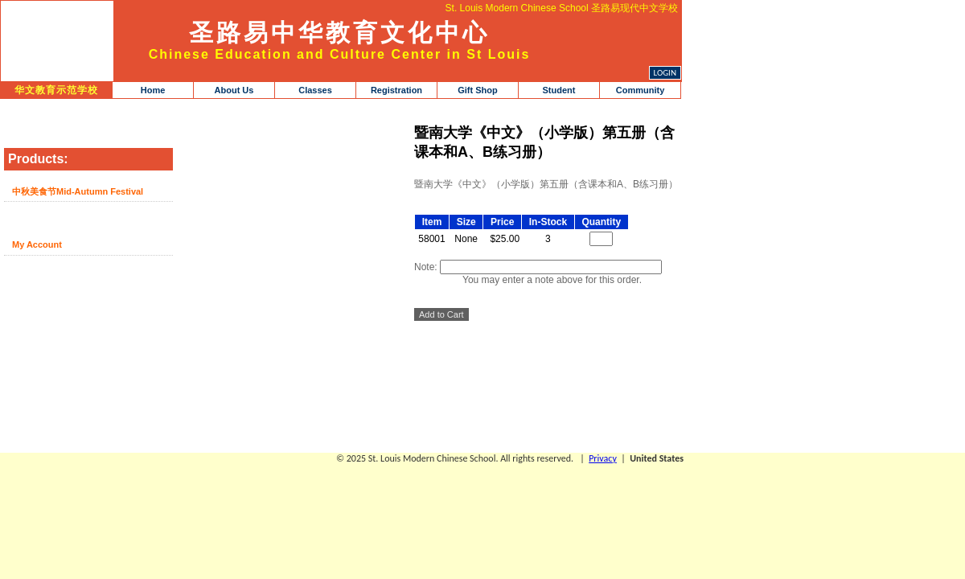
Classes (315, 90)
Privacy (603, 458)
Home (153, 90)
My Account (37, 244)
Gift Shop (478, 90)
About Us (234, 90)
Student (559, 90)
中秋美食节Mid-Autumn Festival (77, 191)
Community (640, 90)
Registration (396, 90)
